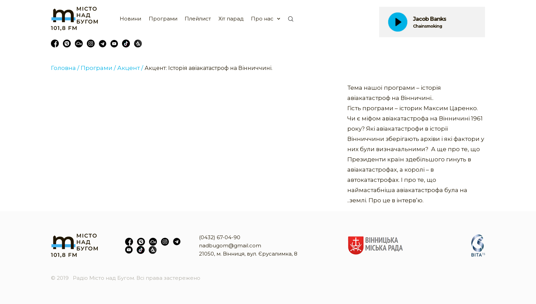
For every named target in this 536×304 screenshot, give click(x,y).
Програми (163, 18)
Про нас (262, 18)
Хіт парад (231, 18)
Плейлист (198, 18)
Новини (130, 18)
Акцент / (130, 67)
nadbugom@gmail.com (230, 245)
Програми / (98, 67)
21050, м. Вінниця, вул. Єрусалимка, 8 (248, 253)
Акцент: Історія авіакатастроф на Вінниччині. (208, 68)
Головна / (65, 67)
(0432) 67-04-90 (219, 237)
